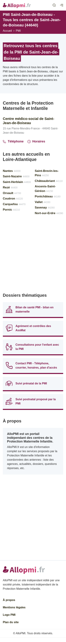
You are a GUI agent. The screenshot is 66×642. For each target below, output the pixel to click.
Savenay (45, 207)
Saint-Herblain (17, 182)
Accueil (7, 30)
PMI (18, 30)
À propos (9, 600)
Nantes (12, 171)
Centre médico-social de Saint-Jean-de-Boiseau (28, 121)
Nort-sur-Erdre (49, 213)
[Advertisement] (33, 255)
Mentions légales (14, 607)
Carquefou (14, 204)
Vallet (42, 202)
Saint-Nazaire (16, 176)
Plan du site (11, 622)
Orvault (12, 193)
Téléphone (13, 141)
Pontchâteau (48, 196)
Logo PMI (9, 614)
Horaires (36, 141)
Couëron (13, 198)
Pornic (11, 209)
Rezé (10, 187)
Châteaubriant (49, 181)
